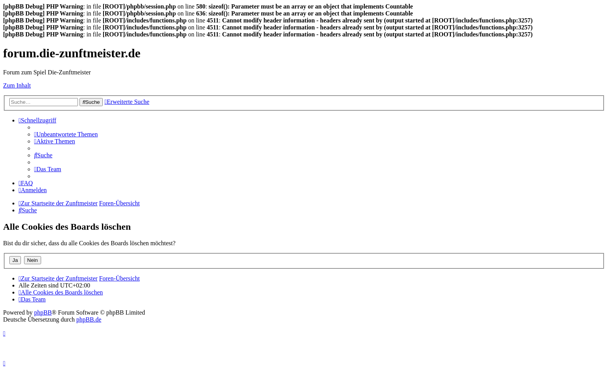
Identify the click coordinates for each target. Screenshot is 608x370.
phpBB (43, 312)
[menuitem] (66, 134)
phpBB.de (88, 319)
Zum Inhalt (17, 85)
